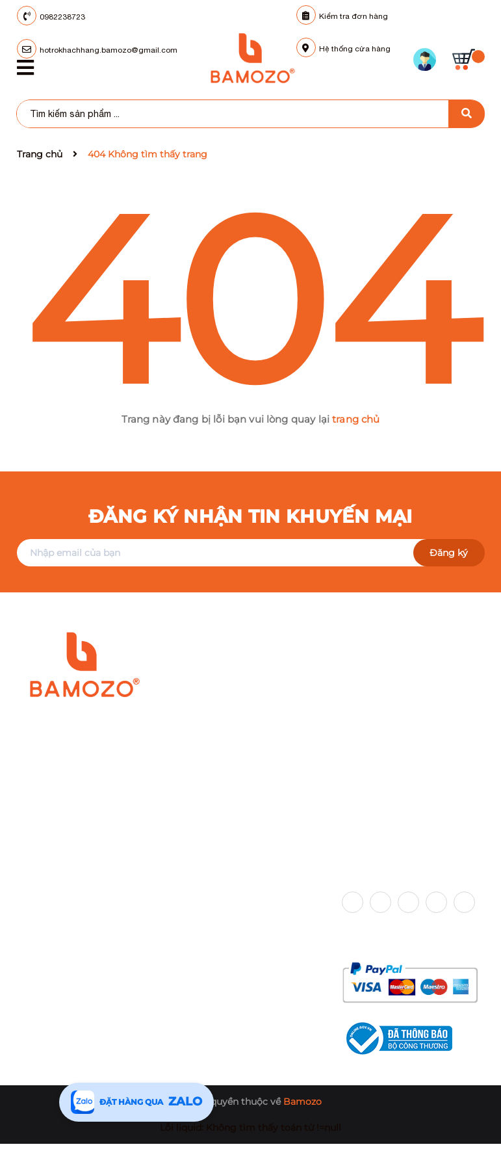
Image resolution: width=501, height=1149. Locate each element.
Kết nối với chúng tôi (398, 867)
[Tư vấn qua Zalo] (136, 1102)
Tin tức (32, 959)
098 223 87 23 (86, 780)
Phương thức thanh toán (409, 937)
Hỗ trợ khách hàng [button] (67, 867)
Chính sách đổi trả (220, 959)
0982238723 (62, 16)
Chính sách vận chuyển (231, 897)
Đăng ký (449, 553)
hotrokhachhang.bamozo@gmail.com (134, 800)
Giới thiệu (39, 917)
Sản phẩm (40, 938)
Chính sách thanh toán (230, 980)
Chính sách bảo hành (226, 917)
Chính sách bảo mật (224, 938)
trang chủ (355, 419)
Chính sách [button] (208, 867)
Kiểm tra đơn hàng (342, 16)
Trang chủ (39, 897)
